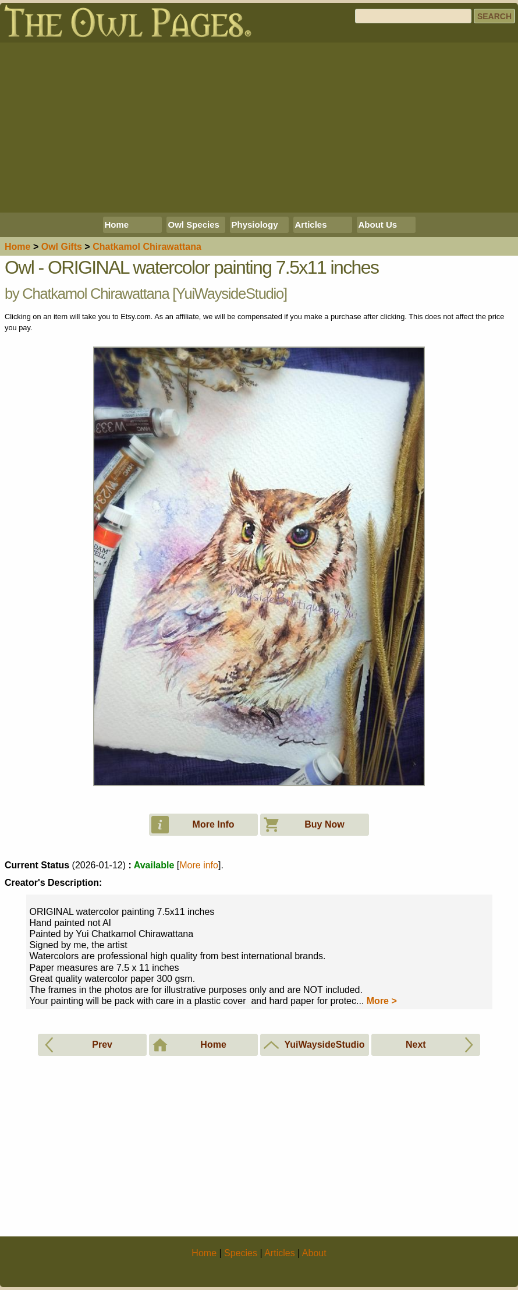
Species (240, 1253)
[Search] (413, 16)
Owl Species (193, 224)
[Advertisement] (259, 127)
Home (117, 224)
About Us (378, 224)
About (314, 1253)
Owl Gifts (61, 247)
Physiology (255, 224)
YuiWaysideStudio (229, 293)
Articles (311, 224)
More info (198, 865)
